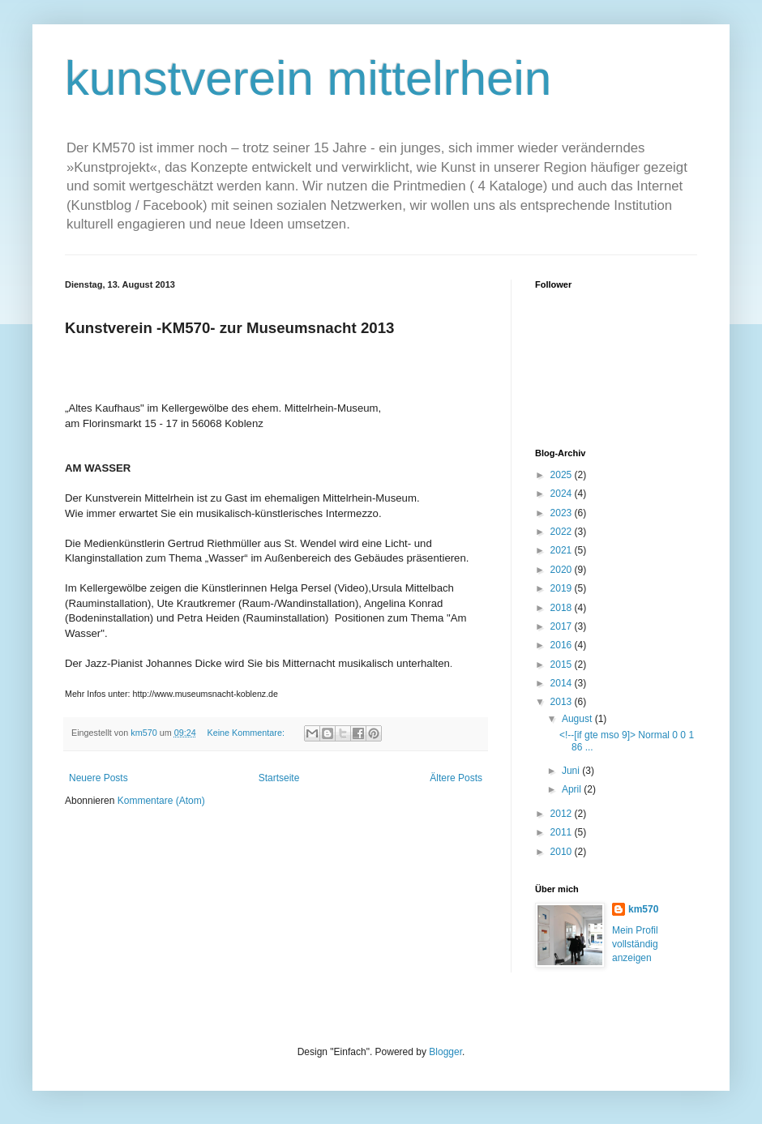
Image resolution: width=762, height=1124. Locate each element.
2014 (562, 683)
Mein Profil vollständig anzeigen (635, 944)
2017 (562, 626)
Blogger (445, 1052)
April (573, 789)
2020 (562, 569)
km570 (643, 909)
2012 (562, 813)
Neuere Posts (98, 778)
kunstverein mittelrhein (308, 78)
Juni (572, 770)
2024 (562, 493)
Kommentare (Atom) (161, 800)
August (578, 718)
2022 (562, 531)
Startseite (279, 778)
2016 (562, 645)
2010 (562, 851)
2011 (562, 832)
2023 (562, 513)
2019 (562, 588)
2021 (562, 550)
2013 (562, 701)
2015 (562, 664)
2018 (562, 607)
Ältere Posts (456, 778)
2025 (562, 475)
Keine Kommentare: (246, 732)
